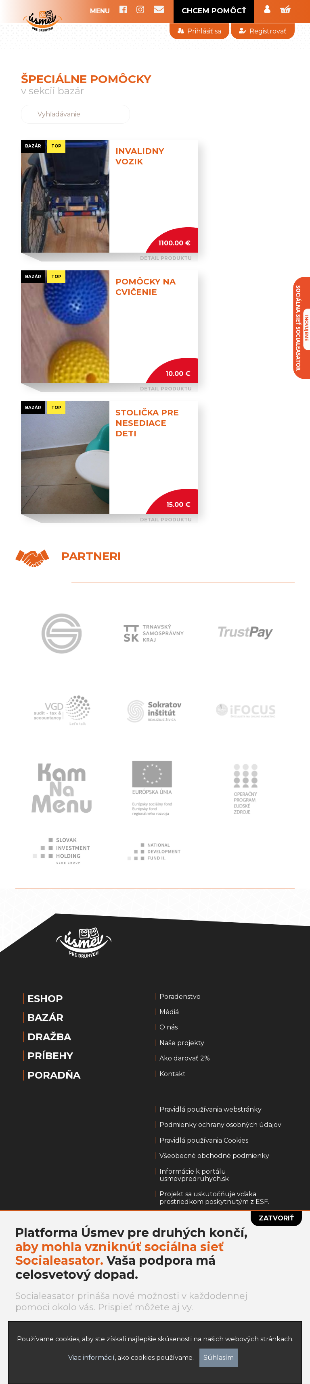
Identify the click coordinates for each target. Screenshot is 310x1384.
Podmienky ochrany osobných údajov (220, 1125)
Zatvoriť (276, 1218)
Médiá (169, 1012)
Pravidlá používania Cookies (203, 1140)
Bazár (45, 1017)
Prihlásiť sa (199, 31)
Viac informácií (91, 1357)
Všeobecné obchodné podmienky (214, 1156)
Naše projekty (181, 1043)
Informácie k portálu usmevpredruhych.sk (194, 1175)
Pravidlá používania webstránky (210, 1109)
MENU (100, 11)
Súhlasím (218, 1357)
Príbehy (50, 1056)
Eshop (45, 998)
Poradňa (53, 1075)
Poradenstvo (180, 996)
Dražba (49, 1037)
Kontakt (172, 1074)
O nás (168, 1027)
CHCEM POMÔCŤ (214, 10)
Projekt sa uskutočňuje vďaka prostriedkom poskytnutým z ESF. (214, 1198)
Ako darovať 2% (184, 1058)
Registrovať (262, 31)
